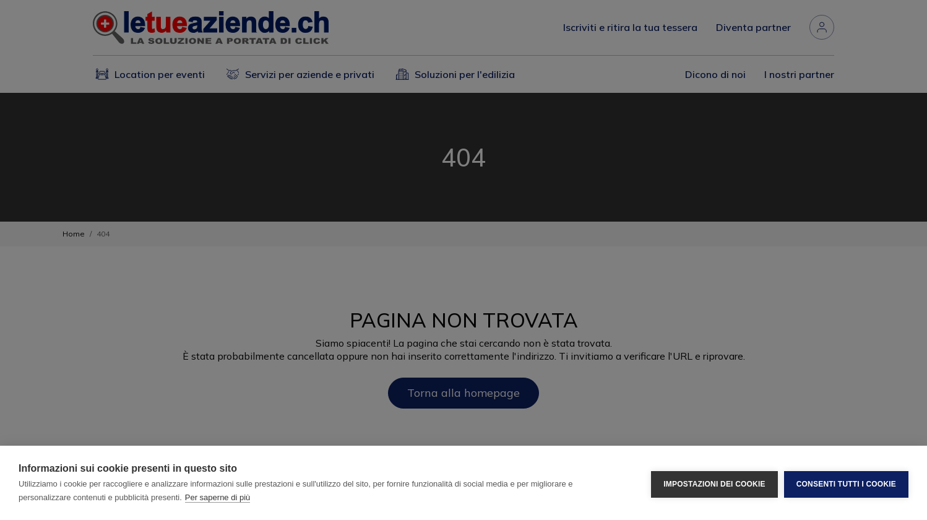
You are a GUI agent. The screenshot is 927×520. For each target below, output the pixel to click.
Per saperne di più (218, 497)
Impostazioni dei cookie (714, 483)
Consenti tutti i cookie (846, 483)
